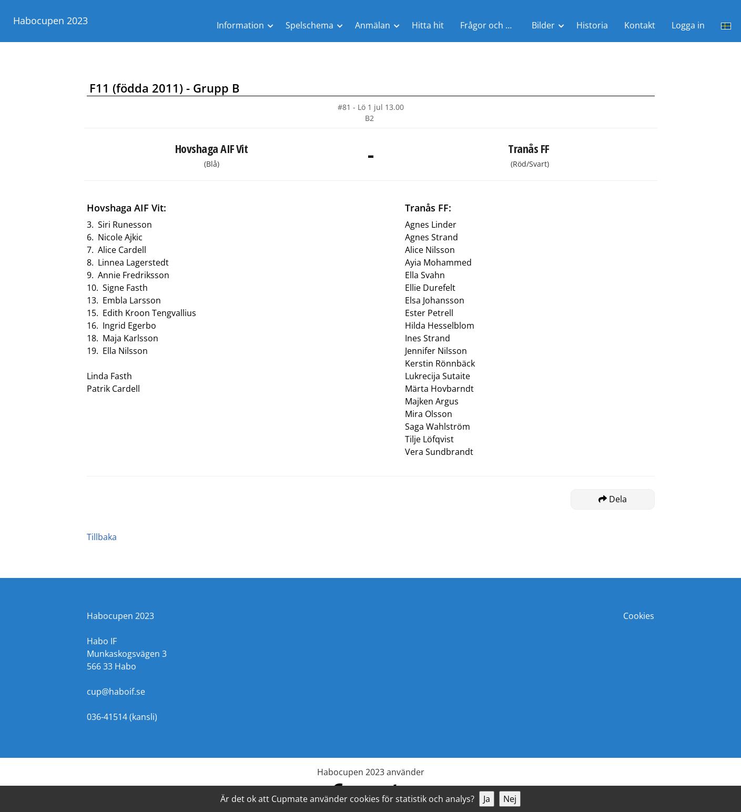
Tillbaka (102, 537)
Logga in (688, 25)
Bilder (543, 25)
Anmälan (372, 25)
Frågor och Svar (491, 25)
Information (240, 25)
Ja (486, 799)
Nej (509, 799)
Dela (612, 499)
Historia (592, 25)
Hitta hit (428, 25)
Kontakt (639, 25)
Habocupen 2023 (50, 20)
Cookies (638, 616)
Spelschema (309, 25)
